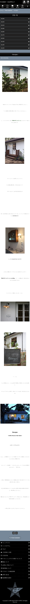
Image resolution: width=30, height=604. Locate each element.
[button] (27, 6)
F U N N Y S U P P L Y (7, 2)
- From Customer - (15, 537)
